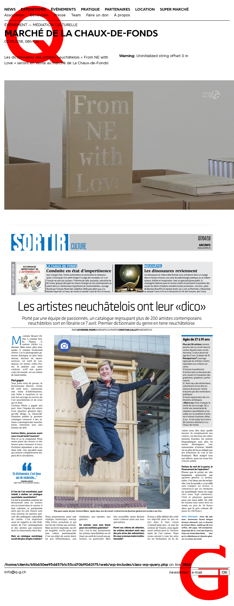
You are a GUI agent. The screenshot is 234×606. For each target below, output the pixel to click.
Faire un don (97, 15)
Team (76, 15)
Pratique (90, 9)
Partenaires (117, 9)
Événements (63, 9)
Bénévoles (39, 15)
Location (145, 9)
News (10, 9)
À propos (122, 15)
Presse (60, 15)
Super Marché (174, 9)
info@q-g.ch (15, 572)
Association (14, 15)
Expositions (33, 9)
